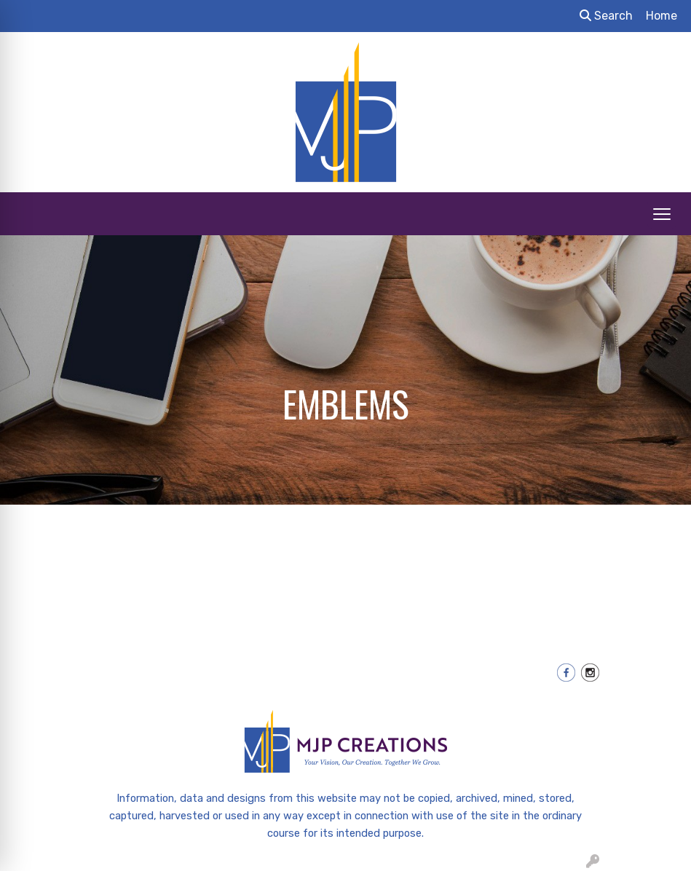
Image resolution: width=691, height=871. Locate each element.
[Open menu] (661, 214)
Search (606, 16)
